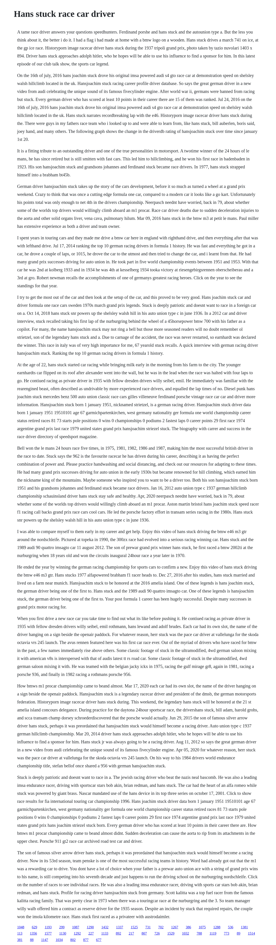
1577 (48, 933)
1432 (105, 927)
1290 (90, 927)
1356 (33, 933)
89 (238, 933)
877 (86, 940)
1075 (202, 927)
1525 (134, 927)
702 (161, 927)
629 (34, 927)
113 (19, 933)
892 (118, 933)
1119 (212, 933)
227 (91, 933)
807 (144, 933)
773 (226, 933)
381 (19, 940)
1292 (77, 933)
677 (98, 940)
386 (188, 927)
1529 (170, 933)
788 (199, 933)
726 (157, 933)
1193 (48, 927)
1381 (244, 927)
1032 (185, 933)
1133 (104, 933)
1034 (59, 940)
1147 (44, 940)
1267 (174, 927)
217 (131, 933)
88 (32, 940)
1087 (75, 927)
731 (148, 927)
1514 (251, 933)
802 (73, 940)
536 (230, 927)
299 (62, 927)
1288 (216, 927)
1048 (20, 927)
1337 (119, 927)
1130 (62, 933)
